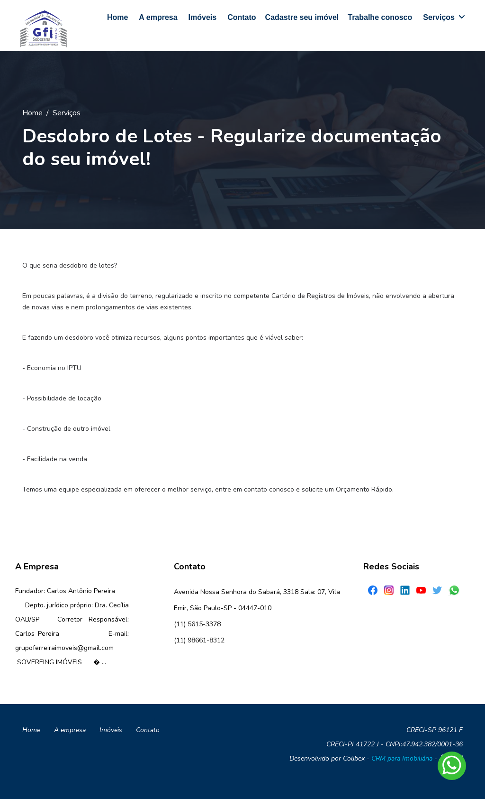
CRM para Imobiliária (401, 758)
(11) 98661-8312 (199, 640)
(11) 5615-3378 (197, 624)
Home (32, 113)
